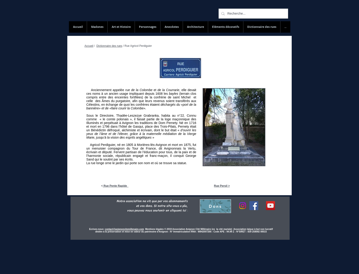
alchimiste (129, 130)
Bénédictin (98, 130)
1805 (129, 145)
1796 (105, 126)
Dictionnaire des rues (109, 45)
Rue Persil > (222, 185)
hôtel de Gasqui (131, 126)
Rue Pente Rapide (115, 185)
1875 (187, 145)
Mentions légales (154, 229)
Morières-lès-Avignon (152, 145)
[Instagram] (242, 205)
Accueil (88, 45)
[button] (261, 27)
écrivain (146, 130)
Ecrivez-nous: (96, 229)
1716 (192, 123)
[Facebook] (253, 205)
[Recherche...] (252, 13)
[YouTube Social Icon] (270, 205)
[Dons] (215, 206)
